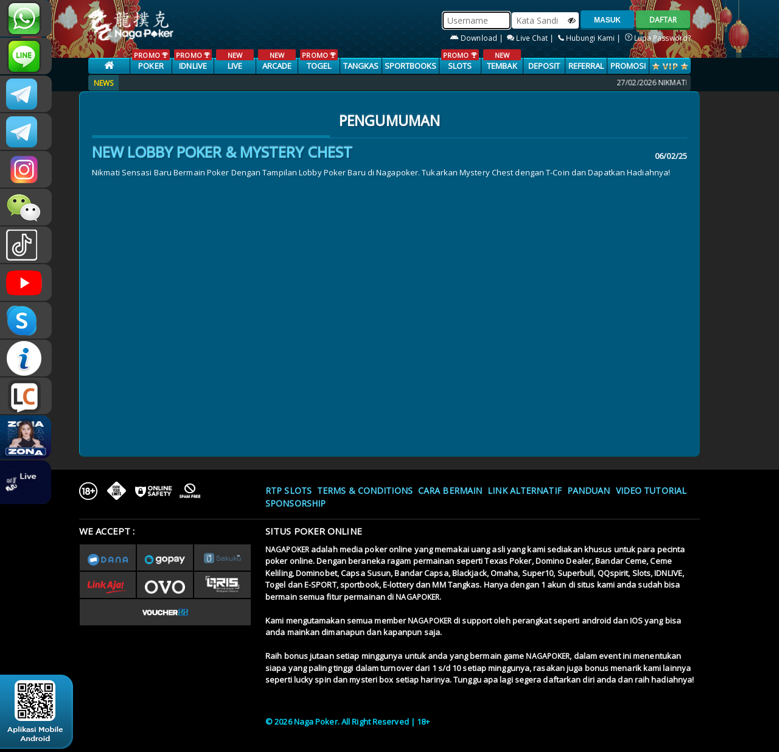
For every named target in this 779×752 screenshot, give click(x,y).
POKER (150, 60)
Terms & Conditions (365, 490)
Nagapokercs (26, 131)
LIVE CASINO (234, 66)
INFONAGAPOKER (26, 358)
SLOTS (459, 60)
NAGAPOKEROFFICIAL (26, 282)
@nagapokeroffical (26, 245)
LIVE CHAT (26, 396)
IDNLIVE (192, 60)
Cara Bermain (450, 490)
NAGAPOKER (287, 549)
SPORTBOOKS (411, 65)
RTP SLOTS (288, 490)
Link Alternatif (524, 490)
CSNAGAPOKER (26, 94)
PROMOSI (628, 65)
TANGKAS (361, 65)
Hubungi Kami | (590, 38)
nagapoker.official (26, 169)
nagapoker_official (26, 56)
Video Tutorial (651, 490)
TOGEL (318, 60)
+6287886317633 (26, 18)
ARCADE (276, 60)
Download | (477, 38)
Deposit (544, 65)
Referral (586, 65)
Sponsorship (295, 503)
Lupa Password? (658, 38)
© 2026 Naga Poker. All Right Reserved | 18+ (347, 721)
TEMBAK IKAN (501, 66)
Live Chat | (531, 38)
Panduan (588, 490)
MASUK (607, 20)
